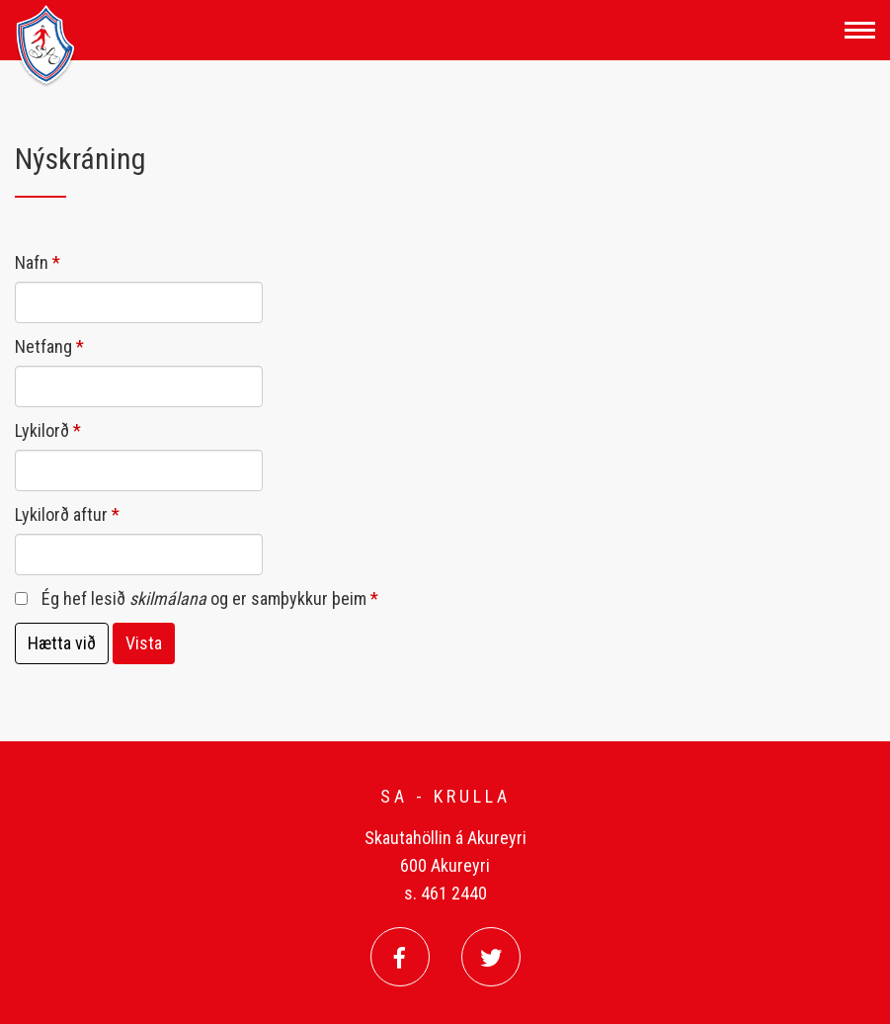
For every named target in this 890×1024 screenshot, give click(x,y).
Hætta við (62, 643)
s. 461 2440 (445, 893)
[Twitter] (491, 956)
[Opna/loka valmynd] (860, 30)
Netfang (43, 346)
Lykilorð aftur (61, 514)
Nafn (31, 262)
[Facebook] (400, 956)
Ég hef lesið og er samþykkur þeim (203, 598)
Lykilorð (42, 430)
